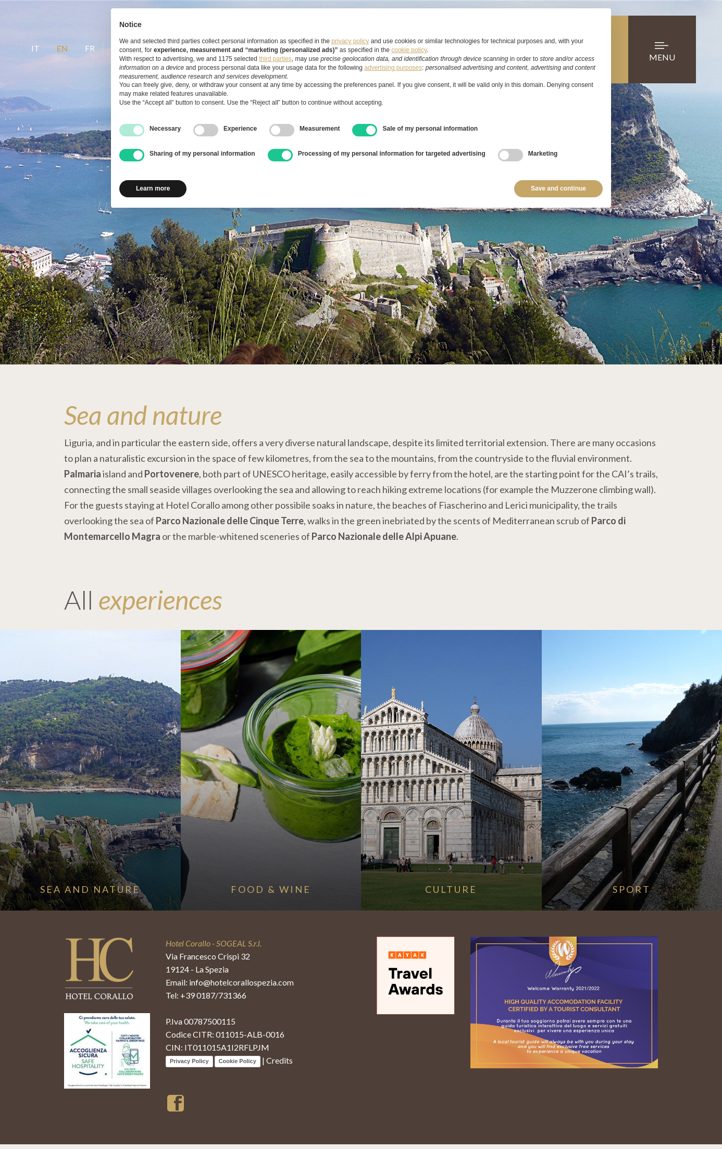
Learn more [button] (153, 188)
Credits (279, 1065)
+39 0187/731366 (213, 1000)
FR (90, 48)
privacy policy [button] (350, 41)
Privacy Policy (189, 1066)
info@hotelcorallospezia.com (241, 987)
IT (35, 48)
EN (62, 48)
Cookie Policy (237, 1066)
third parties (275, 58)
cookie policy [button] (409, 50)
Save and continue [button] (558, 188)
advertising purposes (393, 67)
